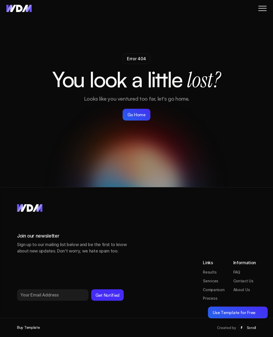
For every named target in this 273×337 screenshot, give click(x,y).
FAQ (236, 272)
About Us (241, 289)
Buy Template (28, 327)
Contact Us (243, 281)
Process (210, 298)
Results (209, 272)
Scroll (251, 327)
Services (210, 281)
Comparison (213, 289)
